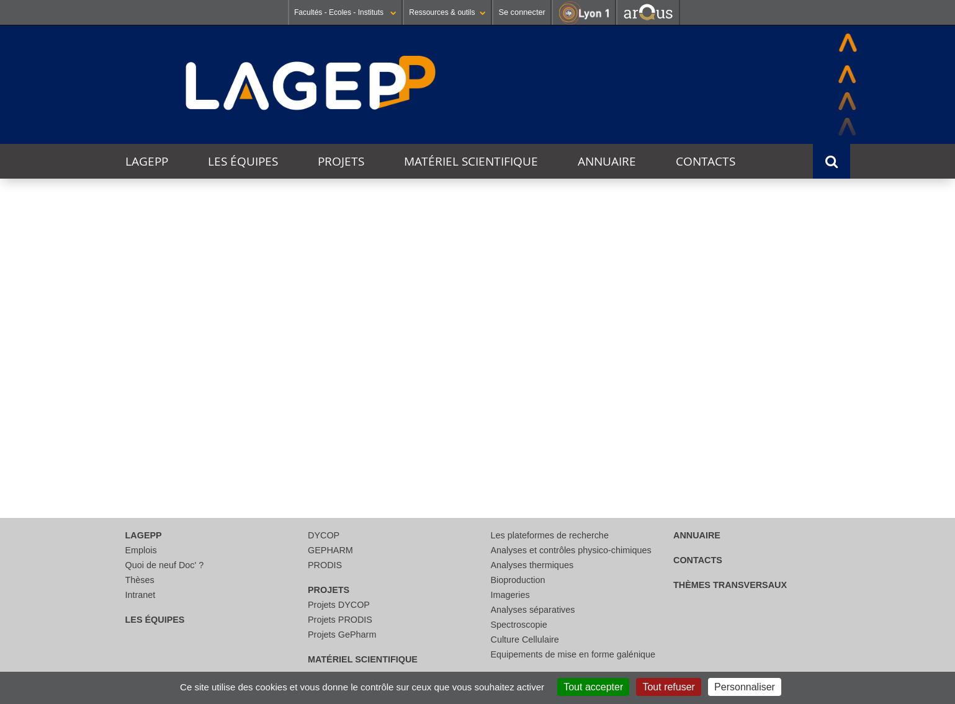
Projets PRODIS (340, 620)
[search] (472, 379)
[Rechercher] (472, 409)
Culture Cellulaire (525, 639)
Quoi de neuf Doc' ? (164, 565)
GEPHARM (330, 550)
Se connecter (521, 12)
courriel (481, 450)
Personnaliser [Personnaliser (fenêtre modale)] (744, 687)
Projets (341, 161)
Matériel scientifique (471, 161)
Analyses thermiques (532, 565)
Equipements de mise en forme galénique (573, 654)
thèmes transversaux (730, 585)
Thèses (140, 580)
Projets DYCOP (339, 605)
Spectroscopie (519, 625)
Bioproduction (518, 580)
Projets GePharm (342, 634)
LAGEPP (146, 161)
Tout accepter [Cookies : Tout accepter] (593, 687)
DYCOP (323, 535)
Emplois (141, 550)
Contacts (705, 161)
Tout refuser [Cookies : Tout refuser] (668, 687)
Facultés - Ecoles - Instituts (345, 12)
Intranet (140, 595)
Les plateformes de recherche (550, 535)
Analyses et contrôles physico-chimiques (571, 550)
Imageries (510, 595)
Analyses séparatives (533, 610)
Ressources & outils (447, 12)
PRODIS (325, 565)
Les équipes (243, 161)
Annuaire (607, 161)
